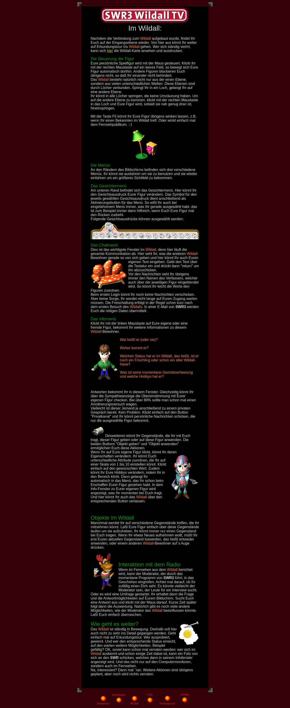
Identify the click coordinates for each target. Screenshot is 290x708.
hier (110, 51)
